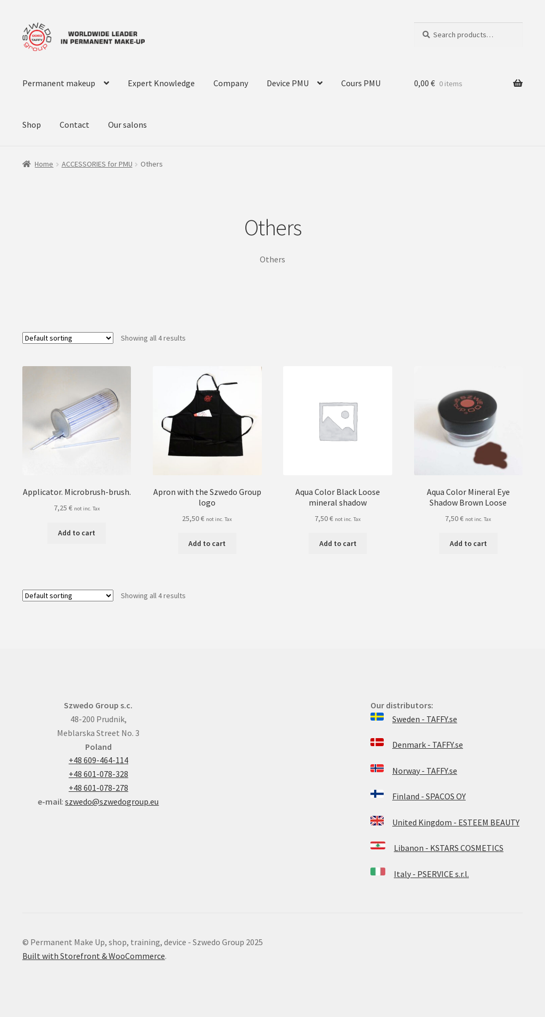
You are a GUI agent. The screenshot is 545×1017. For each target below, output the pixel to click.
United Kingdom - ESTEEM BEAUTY (455, 822)
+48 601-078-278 (98, 787)
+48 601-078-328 (98, 773)
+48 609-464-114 (98, 760)
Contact (74, 124)
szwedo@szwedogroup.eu (112, 801)
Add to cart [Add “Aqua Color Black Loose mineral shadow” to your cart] (338, 543)
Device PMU (288, 83)
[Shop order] (67, 338)
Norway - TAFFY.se (424, 770)
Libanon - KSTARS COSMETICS (448, 847)
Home (44, 164)
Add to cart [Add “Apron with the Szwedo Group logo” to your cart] (207, 543)
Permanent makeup (58, 83)
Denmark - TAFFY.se (427, 744)
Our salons (127, 124)
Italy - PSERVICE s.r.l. (431, 874)
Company (230, 83)
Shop (31, 124)
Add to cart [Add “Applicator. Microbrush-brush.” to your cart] (76, 533)
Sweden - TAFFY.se (424, 719)
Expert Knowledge (161, 83)
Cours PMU (361, 83)
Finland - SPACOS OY (429, 796)
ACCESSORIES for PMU (97, 164)
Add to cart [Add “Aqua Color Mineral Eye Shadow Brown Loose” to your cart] (468, 543)
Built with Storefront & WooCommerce (93, 955)
